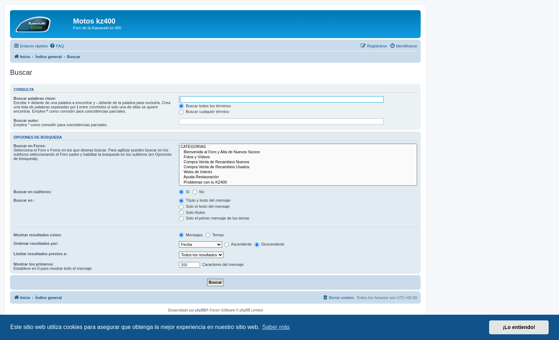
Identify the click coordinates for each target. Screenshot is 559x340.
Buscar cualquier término (204, 111)
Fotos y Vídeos (298, 157)
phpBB (200, 310)
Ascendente (238, 244)
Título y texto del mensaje (204, 200)
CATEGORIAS (298, 146)
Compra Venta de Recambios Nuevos (298, 162)
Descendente (269, 244)
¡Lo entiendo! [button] (519, 327)
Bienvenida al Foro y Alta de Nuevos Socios (298, 152)
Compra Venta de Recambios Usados (298, 167)
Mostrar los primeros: (34, 264)
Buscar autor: (26, 120)
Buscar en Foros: (30, 146)
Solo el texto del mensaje (204, 206)
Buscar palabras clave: (35, 98)
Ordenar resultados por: (36, 243)
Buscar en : (24, 200)
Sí (184, 192)
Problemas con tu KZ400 (298, 182)
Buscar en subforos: (33, 192)
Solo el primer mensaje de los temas (214, 218)
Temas (214, 235)
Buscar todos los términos (205, 106)
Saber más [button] (276, 327)
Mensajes (190, 235)
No (198, 192)
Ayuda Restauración (298, 177)
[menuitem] (57, 46)
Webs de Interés (298, 172)
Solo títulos (192, 212)
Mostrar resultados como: (38, 235)
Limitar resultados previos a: (40, 254)
